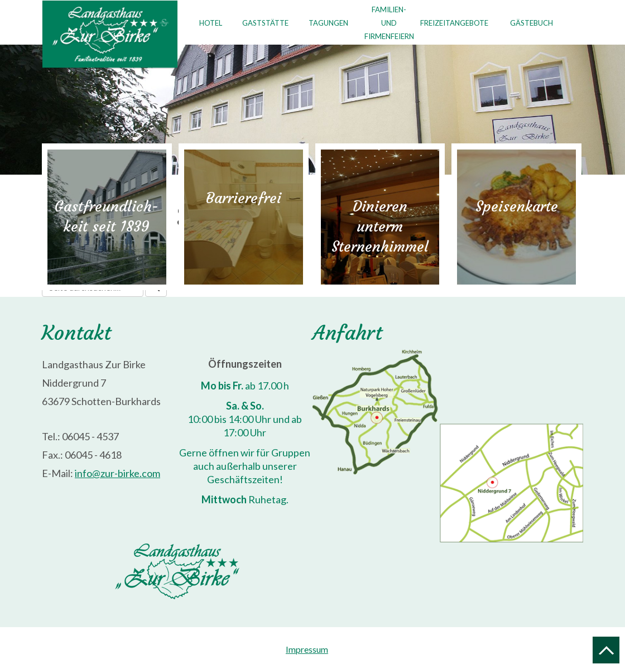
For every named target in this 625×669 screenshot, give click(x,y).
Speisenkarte (516, 206)
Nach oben (606, 650)
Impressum (307, 649)
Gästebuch (531, 22)
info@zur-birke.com (117, 473)
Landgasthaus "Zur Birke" (109, 35)
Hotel (210, 22)
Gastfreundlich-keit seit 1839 (106, 216)
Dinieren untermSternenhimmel (380, 227)
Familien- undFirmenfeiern (387, 23)
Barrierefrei (243, 198)
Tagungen (328, 22)
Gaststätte (265, 22)
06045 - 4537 (90, 436)
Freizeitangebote (454, 22)
